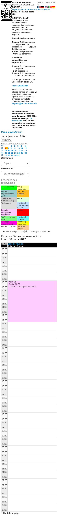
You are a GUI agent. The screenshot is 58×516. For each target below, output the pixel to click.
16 (15, 150)
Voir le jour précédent (13, 232)
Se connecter (43, 9)
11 (22, 148)
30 (15, 155)
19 (26, 150)
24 (18, 153)
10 (2, 148)
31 (18, 155)
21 (9, 153)
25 (22, 153)
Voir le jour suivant (40, 232)
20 (6, 153)
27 (6, 155)
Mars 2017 (13, 136)
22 (12, 153)
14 (9, 150)
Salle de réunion (16, 244)
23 (15, 153)
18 (22, 150)
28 (9, 155)
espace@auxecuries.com (24, 9)
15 (12, 150)
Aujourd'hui (6, 140)
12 (26, 148)
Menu (11, 132)
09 (2, 146)
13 (6, 150)
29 (12, 155)
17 (18, 150)
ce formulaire (22, 119)
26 (26, 153)
